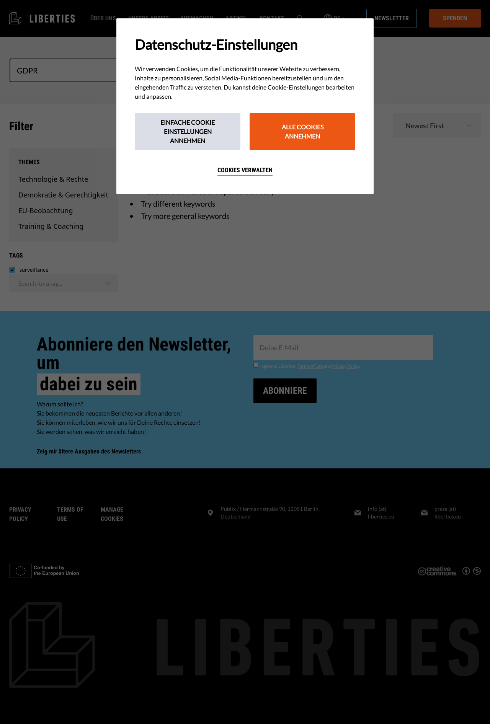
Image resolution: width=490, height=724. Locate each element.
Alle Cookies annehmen (302, 131)
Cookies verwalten (245, 170)
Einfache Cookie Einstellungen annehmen (187, 131)
